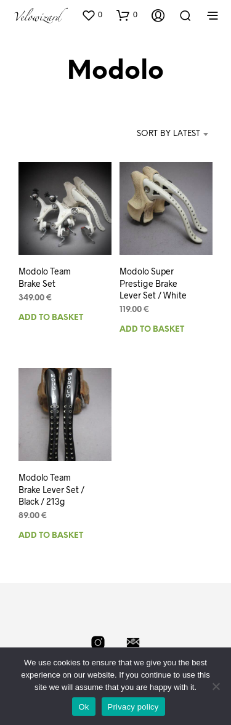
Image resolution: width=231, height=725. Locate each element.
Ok (83, 706)
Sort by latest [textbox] (168, 134)
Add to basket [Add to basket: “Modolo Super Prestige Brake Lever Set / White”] (152, 330)
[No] (215, 686)
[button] (91, 15)
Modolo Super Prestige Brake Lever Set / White (153, 283)
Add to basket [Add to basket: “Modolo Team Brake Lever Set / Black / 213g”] (50, 536)
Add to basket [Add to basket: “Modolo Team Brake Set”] (50, 317)
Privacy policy (133, 706)
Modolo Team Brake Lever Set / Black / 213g (51, 489)
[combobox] (156, 134)
